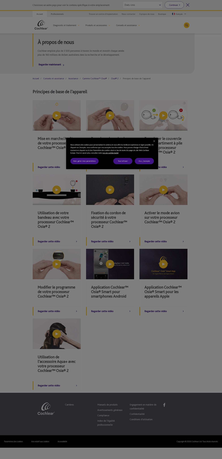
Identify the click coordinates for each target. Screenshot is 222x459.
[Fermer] (154, 141)
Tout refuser (123, 161)
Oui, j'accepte (144, 161)
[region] (112, 153)
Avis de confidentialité (111, 153)
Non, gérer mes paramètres (84, 161)
